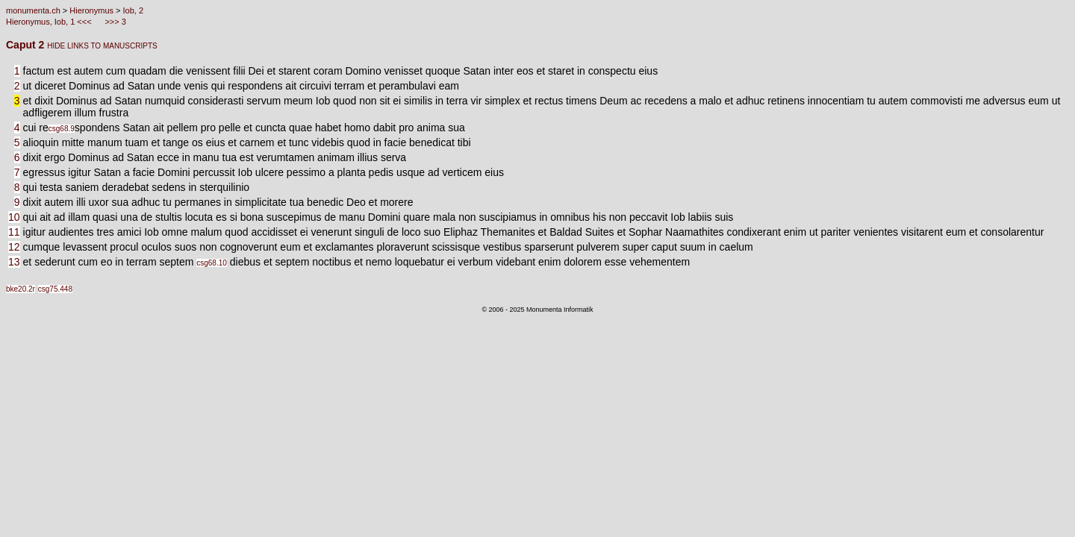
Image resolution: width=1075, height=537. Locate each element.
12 (14, 247)
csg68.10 (211, 263)
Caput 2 (26, 45)
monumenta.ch (33, 10)
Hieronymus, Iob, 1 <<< (50, 21)
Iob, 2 (133, 10)
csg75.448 (55, 289)
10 (14, 217)
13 (14, 262)
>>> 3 (114, 21)
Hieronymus (91, 10)
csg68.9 (62, 129)
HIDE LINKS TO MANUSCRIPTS (102, 46)
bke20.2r (20, 289)
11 (14, 232)
